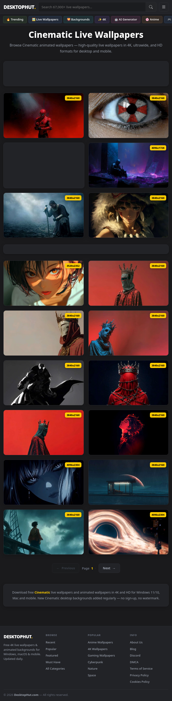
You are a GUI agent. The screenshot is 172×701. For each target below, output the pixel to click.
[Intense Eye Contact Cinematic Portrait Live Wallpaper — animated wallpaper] (43, 482)
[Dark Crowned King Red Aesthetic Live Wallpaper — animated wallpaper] (43, 432)
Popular (51, 649)
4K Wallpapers (98, 649)
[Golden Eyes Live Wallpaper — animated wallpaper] (43, 283)
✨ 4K (102, 19)
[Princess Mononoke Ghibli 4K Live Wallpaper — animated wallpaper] (128, 215)
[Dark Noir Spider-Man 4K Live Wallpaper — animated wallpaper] (43, 383)
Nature (92, 669)
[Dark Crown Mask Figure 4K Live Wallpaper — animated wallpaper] (128, 333)
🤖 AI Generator (125, 19)
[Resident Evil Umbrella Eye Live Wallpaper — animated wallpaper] (128, 115)
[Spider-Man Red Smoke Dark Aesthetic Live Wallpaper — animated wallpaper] (43, 115)
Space (92, 675)
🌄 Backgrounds (78, 19)
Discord (135, 655)
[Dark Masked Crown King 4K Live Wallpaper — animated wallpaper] (128, 283)
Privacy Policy (139, 675)
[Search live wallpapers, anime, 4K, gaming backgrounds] (91, 7)
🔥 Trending (14, 19)
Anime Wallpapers (100, 642)
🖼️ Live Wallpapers (45, 19)
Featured (52, 655)
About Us (136, 642)
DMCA (134, 662)
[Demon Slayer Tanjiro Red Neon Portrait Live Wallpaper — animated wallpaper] (128, 432)
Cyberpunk (95, 662)
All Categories (55, 669)
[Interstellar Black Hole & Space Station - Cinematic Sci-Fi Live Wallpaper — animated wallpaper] (128, 532)
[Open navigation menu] (163, 7)
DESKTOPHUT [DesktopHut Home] (19, 7)
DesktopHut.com (26, 695)
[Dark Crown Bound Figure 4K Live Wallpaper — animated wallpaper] (128, 383)
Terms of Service (141, 669)
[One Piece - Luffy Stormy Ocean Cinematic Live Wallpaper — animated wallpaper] (43, 532)
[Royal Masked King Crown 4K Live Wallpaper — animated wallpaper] (43, 333)
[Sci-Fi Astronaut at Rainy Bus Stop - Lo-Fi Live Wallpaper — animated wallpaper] (128, 482)
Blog (133, 649)
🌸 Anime (152, 19)
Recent (50, 642)
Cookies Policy (139, 682)
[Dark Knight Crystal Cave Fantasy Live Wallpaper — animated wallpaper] (128, 165)
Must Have (53, 662)
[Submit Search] (150, 7)
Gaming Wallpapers (101, 655)
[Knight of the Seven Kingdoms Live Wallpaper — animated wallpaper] (43, 215)
